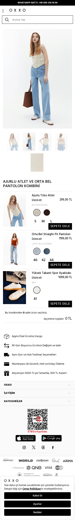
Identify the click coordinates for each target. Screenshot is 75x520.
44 (52, 260)
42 (43, 260)
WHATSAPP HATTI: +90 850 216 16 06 (37, 3)
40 (35, 260)
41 (35, 299)
